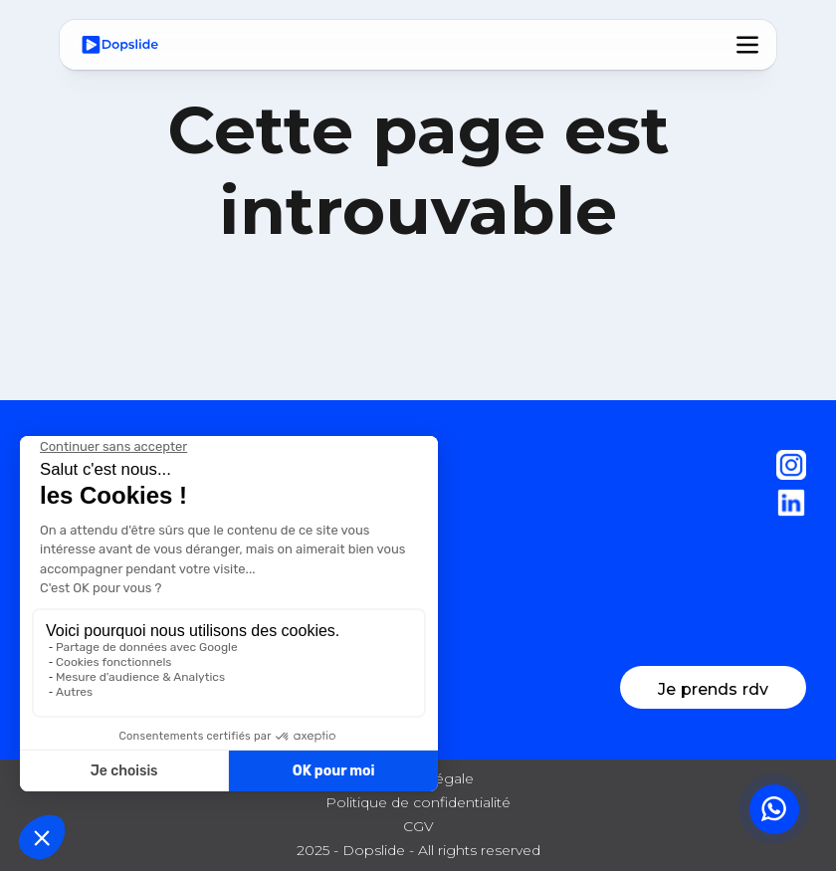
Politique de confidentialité (418, 802)
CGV (418, 826)
